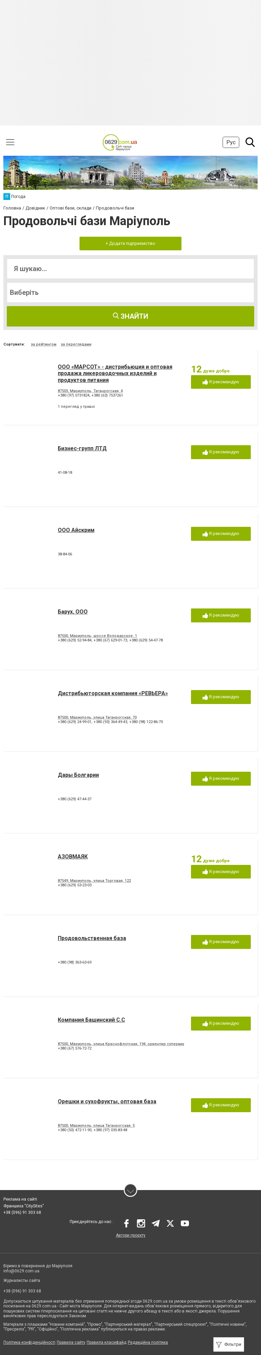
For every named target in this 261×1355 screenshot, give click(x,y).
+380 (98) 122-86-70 (146, 722)
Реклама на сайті (20, 1199)
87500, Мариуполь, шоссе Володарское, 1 (97, 636)
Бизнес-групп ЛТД (82, 448)
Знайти (130, 316)
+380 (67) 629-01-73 (110, 640)
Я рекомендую (221, 382)
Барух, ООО (73, 611)
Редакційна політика (148, 1342)
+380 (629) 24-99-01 (74, 722)
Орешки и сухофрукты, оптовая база (107, 1101)
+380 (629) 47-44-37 (74, 799)
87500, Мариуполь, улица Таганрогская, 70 (97, 717)
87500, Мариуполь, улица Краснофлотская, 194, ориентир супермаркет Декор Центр (138, 1044)
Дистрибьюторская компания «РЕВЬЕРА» (113, 693)
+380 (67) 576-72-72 (74, 1048)
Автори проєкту (130, 1235)
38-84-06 (65, 554)
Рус (231, 142)
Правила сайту (71, 1342)
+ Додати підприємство (130, 243)
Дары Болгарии (78, 775)
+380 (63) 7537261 (107, 395)
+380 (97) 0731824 (73, 395)
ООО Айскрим (76, 530)
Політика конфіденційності (29, 1342)
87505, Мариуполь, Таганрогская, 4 (90, 391)
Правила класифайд (106, 1342)
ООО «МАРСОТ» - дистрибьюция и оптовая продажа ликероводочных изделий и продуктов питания (115, 373)
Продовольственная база (92, 938)
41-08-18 (65, 472)
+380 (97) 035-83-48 (110, 1130)
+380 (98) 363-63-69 (74, 962)
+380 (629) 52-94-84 (74, 640)
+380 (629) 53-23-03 (74, 885)
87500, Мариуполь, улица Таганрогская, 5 (96, 1125)
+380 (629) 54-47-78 (146, 640)
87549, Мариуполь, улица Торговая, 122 (94, 881)
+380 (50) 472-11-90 (74, 1130)
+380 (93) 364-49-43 (110, 722)
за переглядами (76, 344)
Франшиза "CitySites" (23, 1206)
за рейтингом (43, 344)
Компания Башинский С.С (91, 1020)
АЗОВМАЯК (73, 856)
